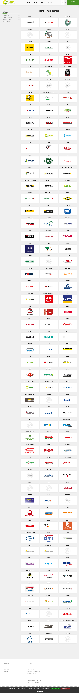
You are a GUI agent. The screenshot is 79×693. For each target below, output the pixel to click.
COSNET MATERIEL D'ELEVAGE (30, 180)
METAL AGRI (67, 444)
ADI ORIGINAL (67, 16)
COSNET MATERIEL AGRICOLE (67, 167)
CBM (30, 142)
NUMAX (29, 482)
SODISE (67, 570)
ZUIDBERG (68, 633)
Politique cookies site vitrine (33, 678)
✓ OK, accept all (55, 688)
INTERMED (30, 344)
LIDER (49, 406)
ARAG (30, 79)
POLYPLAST (67, 495)
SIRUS (67, 558)
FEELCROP (68, 243)
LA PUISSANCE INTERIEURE (30, 381)
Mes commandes (6, 666)
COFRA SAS (48, 155)
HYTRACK (67, 318)
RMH (68, 532)
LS (29, 419)
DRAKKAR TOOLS (30, 218)
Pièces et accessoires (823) (8, 19)
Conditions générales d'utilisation (34, 680)
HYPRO (48, 318)
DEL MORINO (67, 180)
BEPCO (30, 104)
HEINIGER (67, 306)
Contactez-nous (30, 675)
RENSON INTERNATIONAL (30, 532)
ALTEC (49, 54)
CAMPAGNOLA (67, 130)
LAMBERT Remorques (29, 394)
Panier (73, 2)
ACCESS (29, 16)
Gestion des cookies (31, 669)
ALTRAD (67, 54)
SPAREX (48, 583)
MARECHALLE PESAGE (30, 432)
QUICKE (67, 507)
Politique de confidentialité (33, 682)
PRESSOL (49, 507)
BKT (68, 104)
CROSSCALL (48, 180)
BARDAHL (30, 92)
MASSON (48, 444)
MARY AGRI (49, 432)
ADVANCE (30, 29)
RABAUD (48, 520)
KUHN (30, 369)
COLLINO (67, 155)
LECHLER (67, 394)
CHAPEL (48, 142)
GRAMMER (68, 281)
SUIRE (67, 583)
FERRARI (30, 255)
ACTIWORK (49, 16)
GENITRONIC (29, 281)
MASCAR (67, 432)
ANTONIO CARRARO (68, 67)
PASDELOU (30, 495)
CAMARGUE (30, 130)
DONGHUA (68, 205)
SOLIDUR (30, 583)
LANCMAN (49, 394)
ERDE (30, 230)
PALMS (67, 482)
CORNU (29, 167)
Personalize (39, 691)
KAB (49, 344)
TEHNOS (48, 608)
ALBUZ (30, 54)
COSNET (48, 167)
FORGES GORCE (49, 268)
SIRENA (48, 558)
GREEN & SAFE (30, 293)
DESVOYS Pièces (48, 193)
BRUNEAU (30, 117)
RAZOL (67, 520)
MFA (30, 457)
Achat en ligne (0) (6, 21)
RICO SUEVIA (48, 532)
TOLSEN (29, 620)
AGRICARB (49, 29)
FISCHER (48, 255)
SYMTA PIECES (30, 595)
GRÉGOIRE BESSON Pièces (48, 293)
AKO (67, 41)
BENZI (67, 92)
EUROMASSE (48, 230)
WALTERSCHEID (49, 633)
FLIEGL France (68, 255)
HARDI (30, 306)
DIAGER (48, 205)
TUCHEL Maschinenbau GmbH (67, 620)
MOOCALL (30, 469)
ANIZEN (29, 67)
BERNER (48, 104)
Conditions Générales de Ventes (34, 671)
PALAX (49, 482)
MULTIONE (49, 469)
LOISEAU (67, 406)
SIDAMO (29, 558)
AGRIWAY (49, 41)
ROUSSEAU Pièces (48, 545)
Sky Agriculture (30, 570)
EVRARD (67, 230)
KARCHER (67, 344)
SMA (49, 570)
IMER (49, 331)
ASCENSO (49, 79)
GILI (49, 281)
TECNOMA (68, 595)
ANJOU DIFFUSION (48, 67)
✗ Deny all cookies (65, 688)
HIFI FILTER (30, 318)
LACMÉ (67, 381)
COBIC (30, 155)
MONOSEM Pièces (67, 457)
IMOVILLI (67, 331)
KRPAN (67, 356)
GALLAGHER (67, 268)
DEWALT (29, 205)
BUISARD (67, 117)
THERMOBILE (67, 608)
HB (48, 306)
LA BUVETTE (48, 369)
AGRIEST (67, 29)
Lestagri (30, 406)
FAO (30, 243)
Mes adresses (6, 669)
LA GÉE (67, 369)
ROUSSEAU (30, 545)
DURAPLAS (49, 218)
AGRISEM (30, 41)
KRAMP (48, 356)
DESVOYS (30, 193)
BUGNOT (48, 117)
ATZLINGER (67, 79)
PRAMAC (30, 507)
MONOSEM (49, 457)
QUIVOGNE (30, 520)
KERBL (30, 356)
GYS (68, 293)
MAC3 (49, 419)
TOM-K (48, 620)
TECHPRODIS (48, 595)
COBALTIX (68, 142)
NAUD (68, 469)
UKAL (30, 633)
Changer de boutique (31, 666)
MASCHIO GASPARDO (30, 444)
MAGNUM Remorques (67, 419)
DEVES (67, 193)
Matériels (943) (6, 15)
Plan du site (5, 671)
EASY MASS (67, 218)
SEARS (67, 545)
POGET (48, 495)
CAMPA (48, 130)
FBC (49, 243)
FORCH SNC (30, 268)
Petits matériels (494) (7, 17)
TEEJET (29, 608)
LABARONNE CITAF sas (48, 381)
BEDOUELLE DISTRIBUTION (48, 92)
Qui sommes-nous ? (31, 673)
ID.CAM (29, 331)
